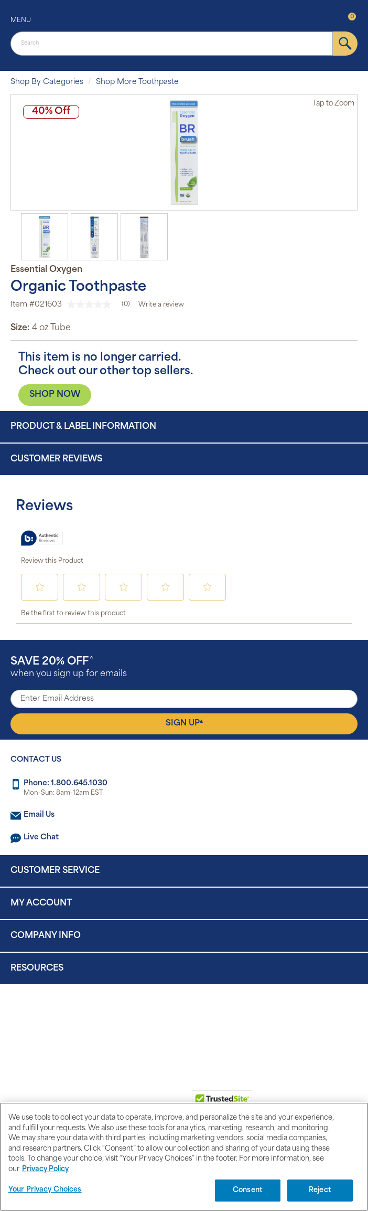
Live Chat (41, 837)
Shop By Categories (46, 82)
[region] (184, 1156)
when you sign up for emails (68, 667)
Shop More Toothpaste (137, 82)
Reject (320, 1190)
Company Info (45, 936)
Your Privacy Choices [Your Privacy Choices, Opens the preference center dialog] (45, 1189)
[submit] (345, 43)
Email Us (39, 815)
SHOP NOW (54, 395)
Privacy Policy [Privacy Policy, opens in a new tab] (45, 1169)
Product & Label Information (83, 427)
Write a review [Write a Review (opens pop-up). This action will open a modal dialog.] (161, 305)
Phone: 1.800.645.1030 (65, 783)
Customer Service (55, 871)
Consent (248, 1190)
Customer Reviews (56, 459)
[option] (184, 152)
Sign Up (184, 723)
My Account (41, 903)
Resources (36, 968)
